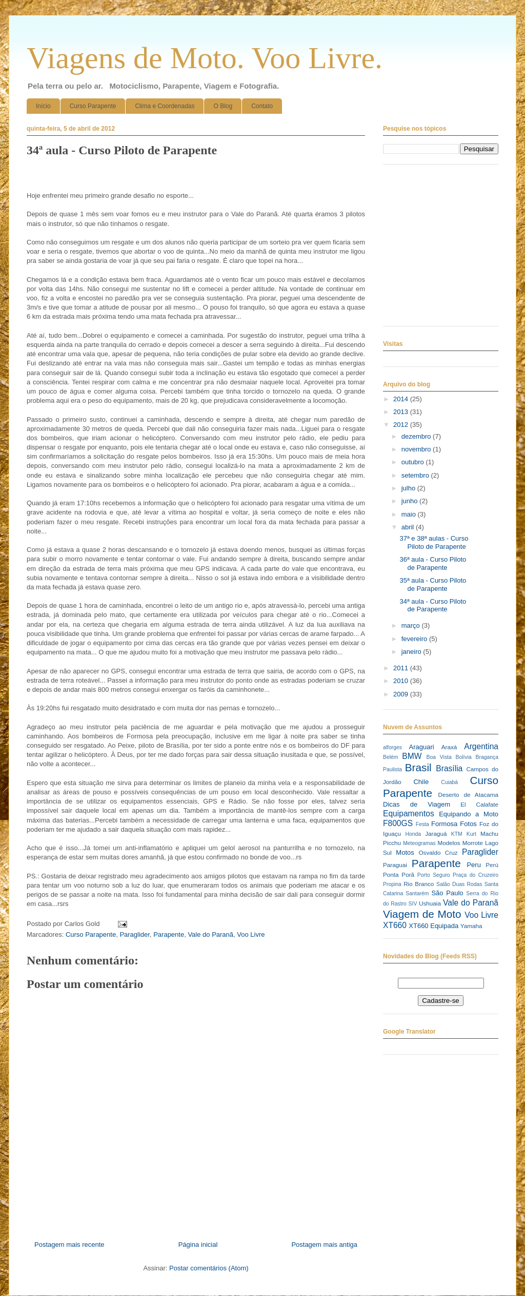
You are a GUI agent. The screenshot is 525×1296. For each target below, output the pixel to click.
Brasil (418, 767)
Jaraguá (436, 833)
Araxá (449, 747)
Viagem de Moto (422, 914)
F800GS (398, 823)
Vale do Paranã (210, 934)
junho (410, 501)
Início (43, 106)
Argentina (481, 746)
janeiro (412, 651)
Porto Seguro (433, 875)
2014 (401, 399)
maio (409, 514)
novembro (417, 449)
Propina (392, 884)
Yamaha (471, 925)
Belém (390, 757)
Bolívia (464, 757)
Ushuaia (430, 903)
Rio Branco (418, 883)
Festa (422, 824)
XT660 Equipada (433, 926)
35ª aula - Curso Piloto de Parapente (432, 584)
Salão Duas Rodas (459, 884)
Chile (421, 782)
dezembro (417, 436)
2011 (401, 668)
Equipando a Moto (468, 814)
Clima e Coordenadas (164, 106)
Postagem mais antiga (324, 1244)
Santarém (417, 893)
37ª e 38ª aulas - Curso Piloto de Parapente (433, 542)
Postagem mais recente (69, 1244)
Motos (405, 852)
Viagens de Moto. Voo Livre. (204, 58)
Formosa (444, 824)
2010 (401, 681)
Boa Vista (439, 757)
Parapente (168, 934)
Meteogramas (419, 843)
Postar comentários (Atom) (209, 1268)
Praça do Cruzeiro (475, 875)
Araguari (421, 747)
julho (409, 488)
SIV (413, 904)
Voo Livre (251, 934)
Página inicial (198, 1244)
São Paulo (447, 893)
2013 (401, 412)
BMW (411, 756)
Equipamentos (408, 813)
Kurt (471, 834)
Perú (492, 864)
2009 (401, 694)
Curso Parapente (93, 106)
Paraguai (395, 864)
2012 (401, 424)
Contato (262, 106)
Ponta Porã (398, 874)
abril (408, 527)
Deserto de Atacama (468, 794)
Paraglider (134, 934)
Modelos (448, 842)
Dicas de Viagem (416, 804)
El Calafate (479, 804)
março (411, 625)
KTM (456, 834)
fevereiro (415, 639)
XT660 (395, 925)
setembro (416, 475)
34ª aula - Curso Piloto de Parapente (432, 605)
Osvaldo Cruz (438, 852)
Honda (413, 834)
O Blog (222, 106)
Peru (473, 865)
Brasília (449, 768)
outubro (413, 462)
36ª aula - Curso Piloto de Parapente (432, 563)
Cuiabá (449, 782)
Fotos (468, 824)
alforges (392, 747)
